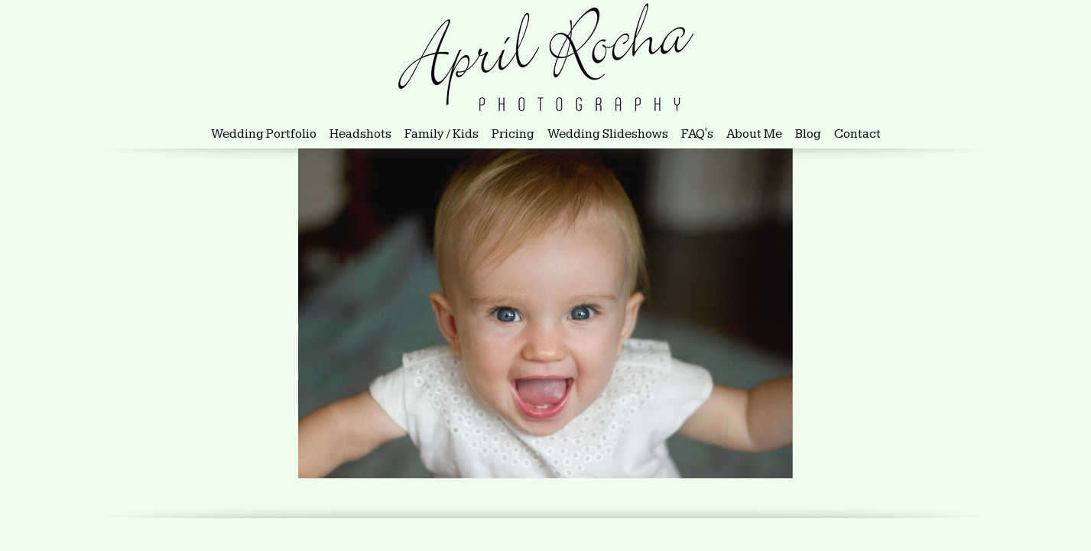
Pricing (513, 134)
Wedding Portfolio (264, 134)
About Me (754, 134)
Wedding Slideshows (607, 134)
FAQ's (697, 134)
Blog (808, 134)
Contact (857, 134)
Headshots (362, 134)
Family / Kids (441, 134)
